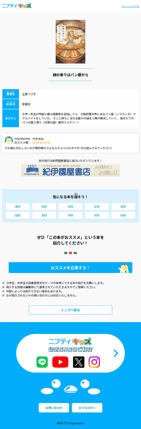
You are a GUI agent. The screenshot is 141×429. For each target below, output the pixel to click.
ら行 (97, 215)
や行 (70, 215)
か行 (44, 206)
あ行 (18, 206)
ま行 (44, 215)
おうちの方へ (87, 408)
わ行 (123, 215)
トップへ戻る (70, 309)
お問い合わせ (54, 408)
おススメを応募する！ (70, 267)
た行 (97, 206)
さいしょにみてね (130, 6)
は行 (18, 215)
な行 (123, 206)
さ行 (70, 206)
